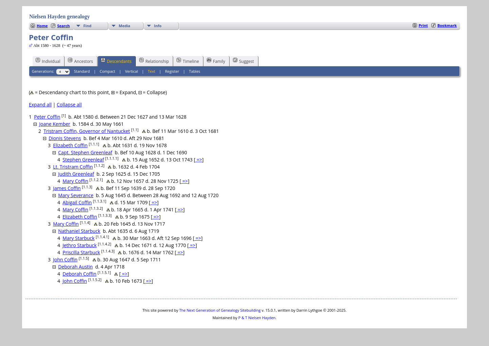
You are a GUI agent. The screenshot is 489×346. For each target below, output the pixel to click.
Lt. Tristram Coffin (73, 166)
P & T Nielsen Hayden (257, 317)
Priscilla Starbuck (81, 252)
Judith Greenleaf (76, 174)
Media (124, 25)
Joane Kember (54, 124)
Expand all (40, 104)
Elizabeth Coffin (70, 145)
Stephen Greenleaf (83, 159)
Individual (48, 60)
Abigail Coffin (77, 202)
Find (88, 25)
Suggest (243, 60)
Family (216, 60)
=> (198, 159)
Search (63, 25)
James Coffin (66, 188)
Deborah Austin (75, 266)
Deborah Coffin (79, 274)
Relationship (154, 60)
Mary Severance (75, 195)
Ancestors (80, 60)
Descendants (116, 60)
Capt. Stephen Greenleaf (85, 152)
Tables (194, 71)
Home (42, 25)
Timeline (188, 60)
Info (158, 25)
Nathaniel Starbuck (79, 231)
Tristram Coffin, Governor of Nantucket (86, 131)
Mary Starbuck (78, 238)
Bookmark (447, 25)
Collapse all (69, 104)
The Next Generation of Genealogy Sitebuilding (220, 310)
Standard (82, 71)
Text (151, 71)
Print (423, 25)
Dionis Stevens (65, 138)
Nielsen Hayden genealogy (59, 16)
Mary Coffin (75, 181)
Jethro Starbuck (79, 245)
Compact (107, 71)
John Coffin (65, 259)
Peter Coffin (47, 117)
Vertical (131, 71)
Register (172, 71)
